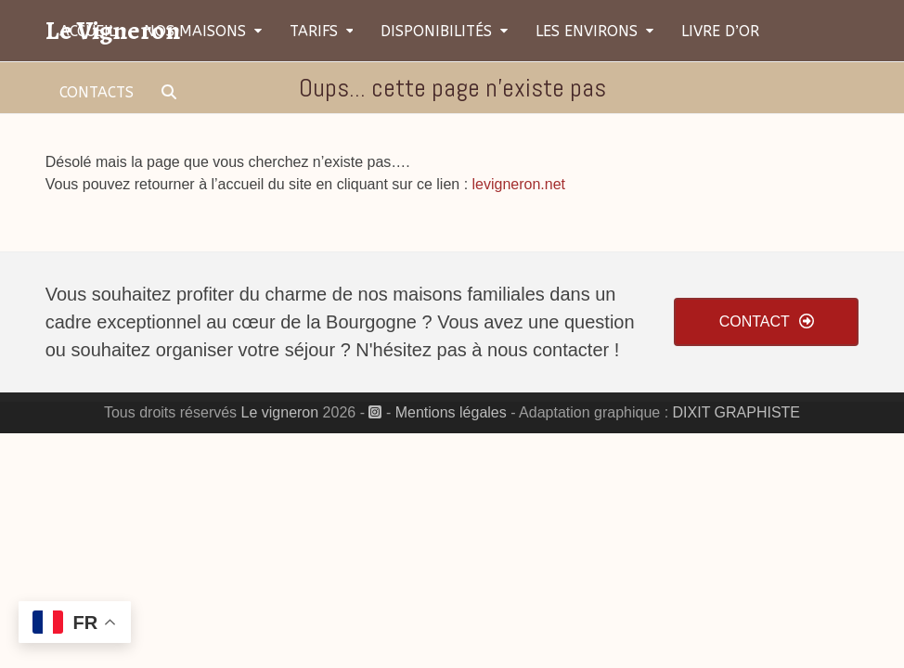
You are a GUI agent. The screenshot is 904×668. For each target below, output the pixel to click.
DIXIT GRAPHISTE (737, 412)
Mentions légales (451, 412)
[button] (169, 91)
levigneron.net (519, 184)
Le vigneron (280, 412)
